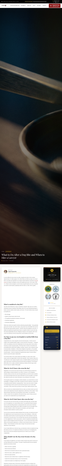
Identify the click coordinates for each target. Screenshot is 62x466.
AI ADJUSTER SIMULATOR (15, 7)
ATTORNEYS (24, 6)
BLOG (35, 6)
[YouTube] (55, 2)
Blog (3, 253)
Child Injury (8, 253)
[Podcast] (57, 2)
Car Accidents (48, 315)
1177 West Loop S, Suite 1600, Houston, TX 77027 (10, 1)
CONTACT (45, 6)
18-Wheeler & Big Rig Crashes (51, 317)
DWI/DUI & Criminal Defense (50, 313)
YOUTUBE (39, 6)
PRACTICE (30, 6)
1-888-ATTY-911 (52, 277)
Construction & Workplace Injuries (51, 322)
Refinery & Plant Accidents (50, 324)
